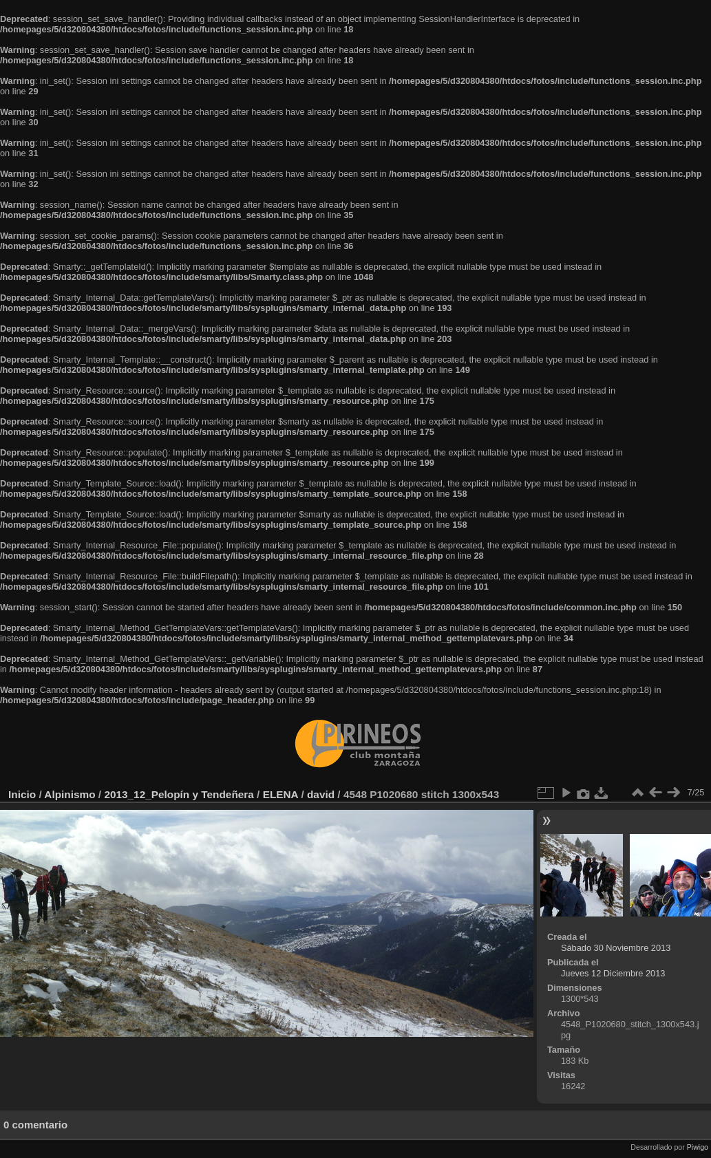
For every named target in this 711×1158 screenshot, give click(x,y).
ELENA (281, 794)
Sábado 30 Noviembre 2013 (615, 948)
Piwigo (697, 1147)
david (321, 794)
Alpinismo (69, 794)
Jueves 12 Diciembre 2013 (613, 973)
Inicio (22, 794)
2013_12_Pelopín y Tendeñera (178, 794)
